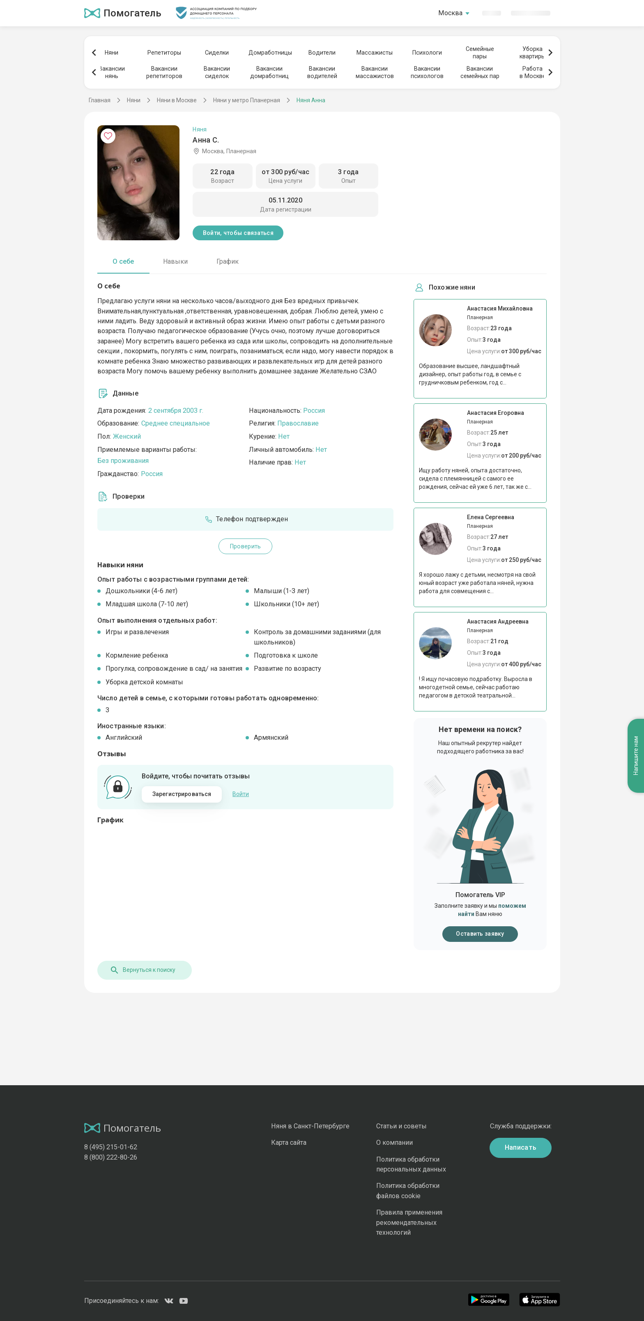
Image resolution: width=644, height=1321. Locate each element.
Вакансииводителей (322, 72)
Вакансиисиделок (217, 72)
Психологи (427, 52)
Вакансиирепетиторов (164, 72)
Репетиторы (164, 52)
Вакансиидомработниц (269, 72)
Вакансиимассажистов (375, 72)
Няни (111, 52)
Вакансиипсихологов (427, 72)
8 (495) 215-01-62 (110, 1147)
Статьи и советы (401, 1126)
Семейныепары (480, 53)
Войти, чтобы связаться (238, 233)
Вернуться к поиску (142, 970)
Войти (240, 794)
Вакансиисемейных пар (479, 72)
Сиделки (217, 52)
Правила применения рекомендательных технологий (409, 1222)
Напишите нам (635, 755)
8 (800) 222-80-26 (110, 1157)
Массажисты (374, 52)
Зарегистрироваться (182, 794)
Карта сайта (288, 1142)
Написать (521, 1147)
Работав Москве (533, 72)
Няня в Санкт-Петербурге (310, 1126)
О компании (394, 1142)
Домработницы (269, 52)
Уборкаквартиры (532, 53)
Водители (322, 52)
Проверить (245, 546)
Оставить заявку (480, 933)
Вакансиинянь (112, 72)
